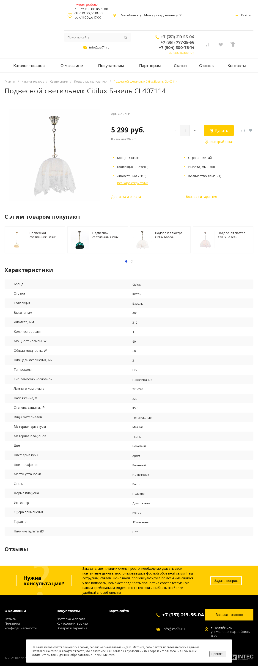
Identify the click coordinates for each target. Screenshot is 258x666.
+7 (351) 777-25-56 (177, 42)
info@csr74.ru (99, 47)
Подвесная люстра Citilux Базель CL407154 (231, 235)
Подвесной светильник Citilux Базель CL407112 (105, 235)
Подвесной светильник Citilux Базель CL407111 (43, 235)
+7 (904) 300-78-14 (176, 48)
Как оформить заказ (72, 623)
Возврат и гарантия (201, 196)
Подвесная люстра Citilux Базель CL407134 (169, 235)
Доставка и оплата (126, 196)
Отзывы (10, 619)
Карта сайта (119, 611)
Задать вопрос (226, 580)
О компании (15, 611)
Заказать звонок (181, 52)
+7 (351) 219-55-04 (177, 37)
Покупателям (68, 611)
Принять (218, 654)
